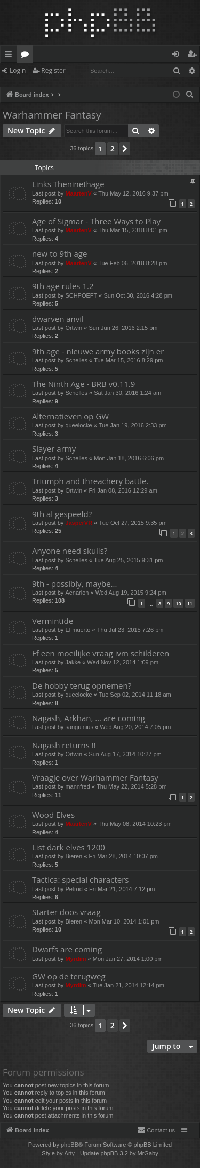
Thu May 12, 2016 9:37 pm (133, 193)
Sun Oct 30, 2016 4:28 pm (138, 295)
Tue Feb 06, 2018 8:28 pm (132, 263)
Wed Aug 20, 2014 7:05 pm (135, 727)
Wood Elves (53, 814)
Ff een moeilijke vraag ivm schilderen (100, 653)
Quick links (10, 56)
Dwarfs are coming (67, 949)
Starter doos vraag (66, 912)
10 (178, 603)
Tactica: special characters (80, 879)
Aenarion (77, 592)
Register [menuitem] (194, 56)
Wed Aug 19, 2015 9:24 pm (130, 592)
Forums (27, 56)
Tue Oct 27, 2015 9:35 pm (132, 523)
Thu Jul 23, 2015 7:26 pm (130, 630)
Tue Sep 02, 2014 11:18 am (135, 694)
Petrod (73, 889)
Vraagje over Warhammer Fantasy (95, 777)
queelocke (78, 425)
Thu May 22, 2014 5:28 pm (131, 786)
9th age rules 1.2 (63, 286)
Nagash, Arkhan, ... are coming (88, 718)
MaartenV (78, 193)
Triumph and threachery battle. (90, 481)
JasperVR (78, 523)
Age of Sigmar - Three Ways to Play (96, 221)
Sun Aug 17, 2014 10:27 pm (125, 754)
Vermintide (52, 620)
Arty (70, 1153)
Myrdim (75, 958)
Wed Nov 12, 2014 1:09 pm (122, 662)
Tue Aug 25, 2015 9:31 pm (128, 560)
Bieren (73, 856)
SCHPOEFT (81, 295)
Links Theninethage (68, 184)
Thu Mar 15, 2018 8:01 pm (132, 230)
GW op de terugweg (69, 976)
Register (53, 70)
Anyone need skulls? (69, 550)
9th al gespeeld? (62, 514)
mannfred (77, 786)
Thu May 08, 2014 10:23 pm (135, 823)
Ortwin (73, 328)
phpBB (69, 1144)
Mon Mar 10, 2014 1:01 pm (124, 921)
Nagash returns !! (64, 745)
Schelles (76, 360)
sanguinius (79, 727)
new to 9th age (59, 253)
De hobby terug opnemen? (81, 685)
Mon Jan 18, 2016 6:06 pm (129, 458)
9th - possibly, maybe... (74, 583)
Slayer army (54, 448)
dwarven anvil (58, 319)
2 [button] (112, 148)
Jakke (73, 662)
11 (190, 603)
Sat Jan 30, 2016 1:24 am (127, 393)
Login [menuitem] (177, 56)
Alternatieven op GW (70, 416)
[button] (124, 148)
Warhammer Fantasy (52, 115)
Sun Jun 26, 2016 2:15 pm (123, 328)
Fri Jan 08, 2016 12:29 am (123, 490)
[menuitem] (190, 94)
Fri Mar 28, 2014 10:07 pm (123, 856)
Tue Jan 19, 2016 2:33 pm (133, 425)
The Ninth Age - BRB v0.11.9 (83, 383)
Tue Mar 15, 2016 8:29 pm (128, 360)
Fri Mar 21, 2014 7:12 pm (122, 889)
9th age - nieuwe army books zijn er (98, 351)
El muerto (77, 630)
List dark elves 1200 (68, 847)
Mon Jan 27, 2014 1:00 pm (128, 958)
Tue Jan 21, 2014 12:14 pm (128, 985)
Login (18, 70)
